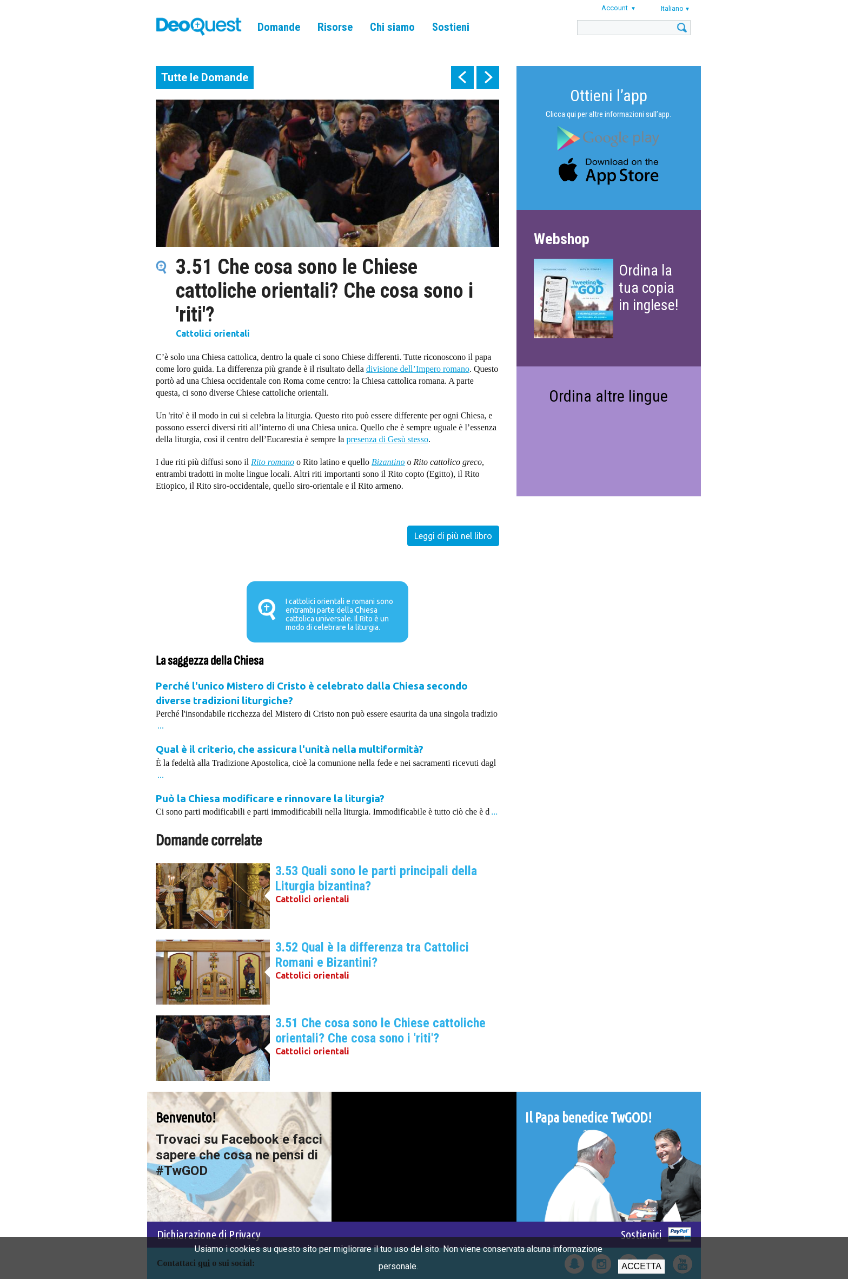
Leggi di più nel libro (453, 536)
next (487, 77)
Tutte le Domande (204, 77)
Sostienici (641, 1234)
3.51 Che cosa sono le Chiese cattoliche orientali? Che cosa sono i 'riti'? (380, 1030)
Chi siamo (392, 27)
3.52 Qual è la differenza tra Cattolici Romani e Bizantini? (372, 955)
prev (462, 77)
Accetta (641, 1266)
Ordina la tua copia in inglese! (648, 287)
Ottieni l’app (608, 95)
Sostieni (450, 27)
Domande (278, 27)
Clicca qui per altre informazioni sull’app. (608, 114)
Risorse (335, 27)
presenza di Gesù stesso (387, 439)
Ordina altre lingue (608, 395)
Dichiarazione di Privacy (209, 1234)
